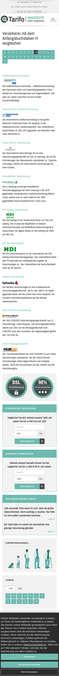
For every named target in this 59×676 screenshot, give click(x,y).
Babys (11, 559)
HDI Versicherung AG (12, 243)
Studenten (26, 559)
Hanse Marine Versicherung (16, 142)
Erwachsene (36, 559)
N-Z (20, 588)
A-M (10, 588)
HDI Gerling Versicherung (15, 209)
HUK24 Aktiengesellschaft (15, 343)
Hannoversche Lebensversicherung (20, 109)
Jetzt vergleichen (32, 441)
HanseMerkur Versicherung (16, 176)
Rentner (47, 559)
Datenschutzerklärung (34, 644)
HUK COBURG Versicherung (16, 310)
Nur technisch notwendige (29, 664)
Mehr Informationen (29, 672)
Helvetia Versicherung (13, 276)
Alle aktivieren (29, 657)
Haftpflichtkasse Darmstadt (15, 75)
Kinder (18, 559)
